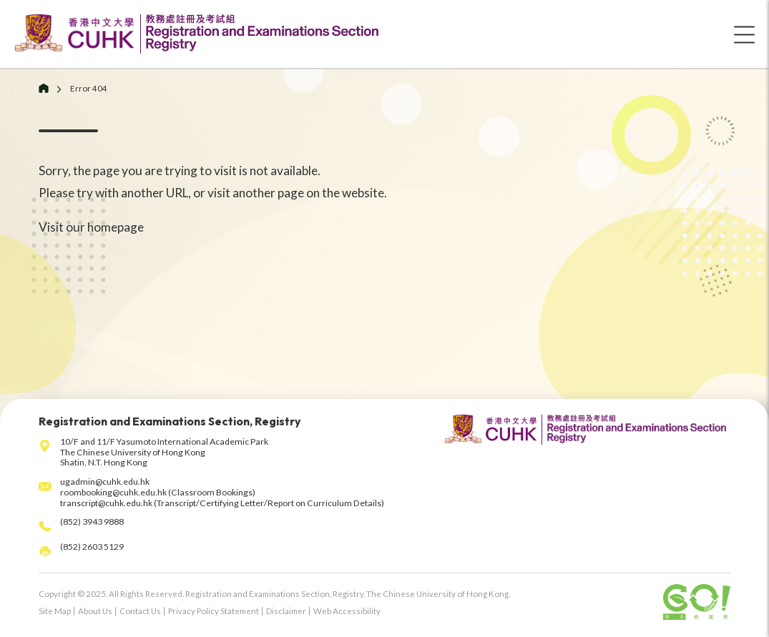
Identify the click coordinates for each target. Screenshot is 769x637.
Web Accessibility (347, 611)
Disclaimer (286, 611)
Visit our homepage (91, 226)
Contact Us (140, 611)
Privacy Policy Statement (213, 611)
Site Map (55, 611)
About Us (95, 611)
